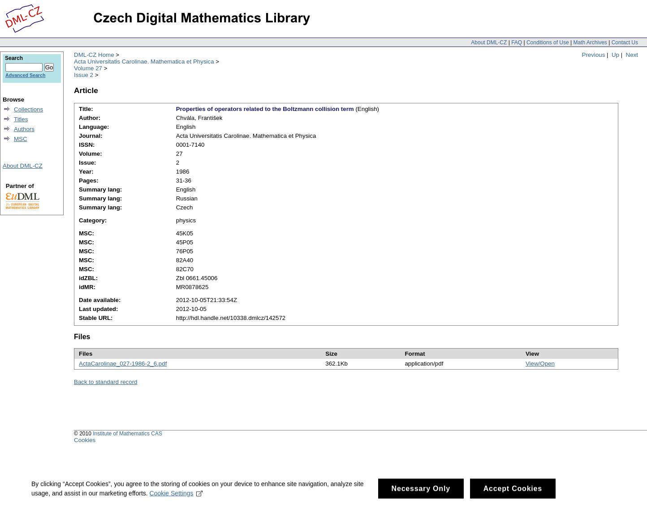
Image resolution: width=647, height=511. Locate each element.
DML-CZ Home (94, 54)
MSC (20, 139)
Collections (28, 109)
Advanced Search (25, 75)
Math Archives (590, 42)
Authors (24, 129)
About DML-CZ (489, 42)
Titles (21, 119)
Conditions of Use (547, 42)
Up (615, 54)
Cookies (84, 440)
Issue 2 (83, 75)
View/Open (540, 363)
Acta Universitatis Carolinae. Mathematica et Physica (144, 61)
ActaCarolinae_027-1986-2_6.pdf (123, 363)
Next (632, 54)
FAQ (516, 42)
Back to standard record (106, 382)
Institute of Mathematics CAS (127, 433)
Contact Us (625, 42)
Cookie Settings (176, 497)
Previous (593, 54)
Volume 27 (88, 68)
